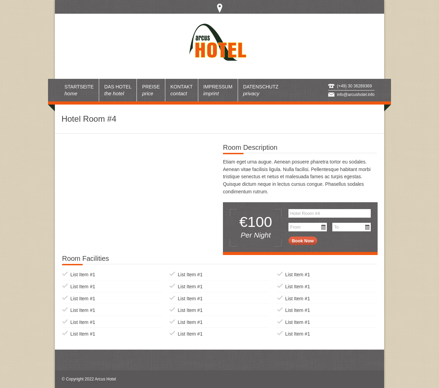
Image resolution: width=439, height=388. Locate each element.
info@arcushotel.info (356, 94)
